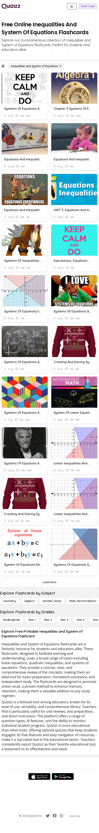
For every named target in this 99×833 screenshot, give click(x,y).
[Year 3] (64, 620)
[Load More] (49, 582)
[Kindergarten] (11, 620)
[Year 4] (80, 620)
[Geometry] (9, 601)
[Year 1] (32, 620)
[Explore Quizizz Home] (11, 6)
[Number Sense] (52, 601)
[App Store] (39, 776)
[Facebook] (55, 816)
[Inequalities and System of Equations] (36, 66)
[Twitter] (48, 816)
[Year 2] (48, 620)
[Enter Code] (87, 6)
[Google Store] (63, 776)
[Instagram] (61, 816)
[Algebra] (29, 601)
